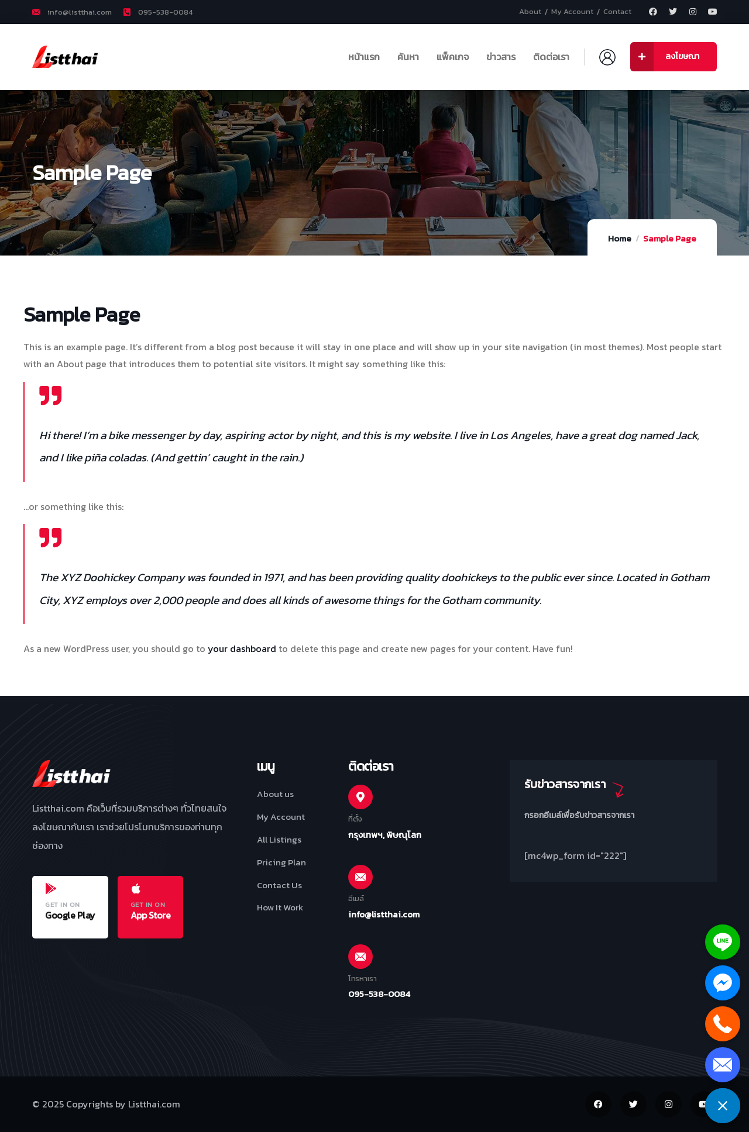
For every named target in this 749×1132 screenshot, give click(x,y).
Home (619, 238)
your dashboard (242, 648)
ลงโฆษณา (664, 56)
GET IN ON (62, 904)
